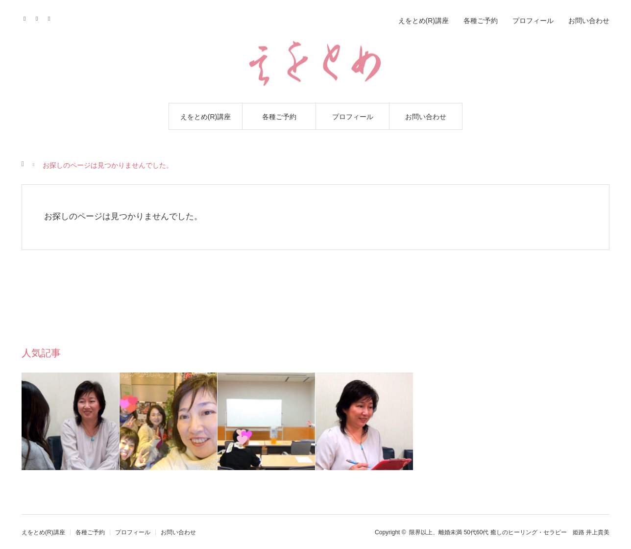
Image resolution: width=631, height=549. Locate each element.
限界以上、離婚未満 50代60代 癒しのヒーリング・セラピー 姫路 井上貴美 (509, 532)
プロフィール (352, 117)
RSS (52, 17)
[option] (71, 421)
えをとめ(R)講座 (205, 117)
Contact (40, 17)
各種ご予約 (279, 117)
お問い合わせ (425, 117)
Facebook (28, 17)
